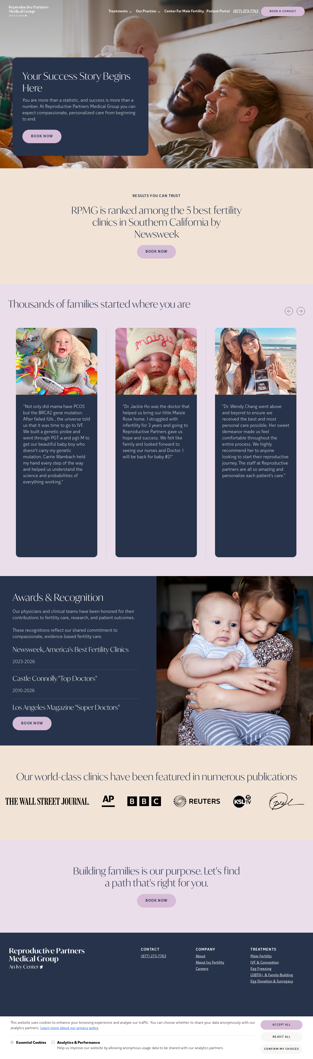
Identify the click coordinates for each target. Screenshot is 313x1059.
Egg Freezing (261, 969)
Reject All (281, 1037)
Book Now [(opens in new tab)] (156, 252)
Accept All (281, 1025)
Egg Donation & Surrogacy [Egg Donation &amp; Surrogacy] (271, 981)
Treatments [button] (118, 11)
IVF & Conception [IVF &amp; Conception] (264, 963)
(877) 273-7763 (245, 11)
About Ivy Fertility (210, 963)
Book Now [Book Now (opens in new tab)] (42, 136)
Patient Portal (218, 11)
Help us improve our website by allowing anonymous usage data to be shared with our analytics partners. (140, 1045)
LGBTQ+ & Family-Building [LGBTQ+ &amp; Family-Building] (271, 975)
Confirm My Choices (281, 1049)
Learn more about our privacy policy (69, 1028)
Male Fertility (261, 956)
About (200, 956)
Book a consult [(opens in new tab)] (283, 11)
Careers (202, 969)
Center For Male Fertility (184, 11)
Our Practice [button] (146, 11)
